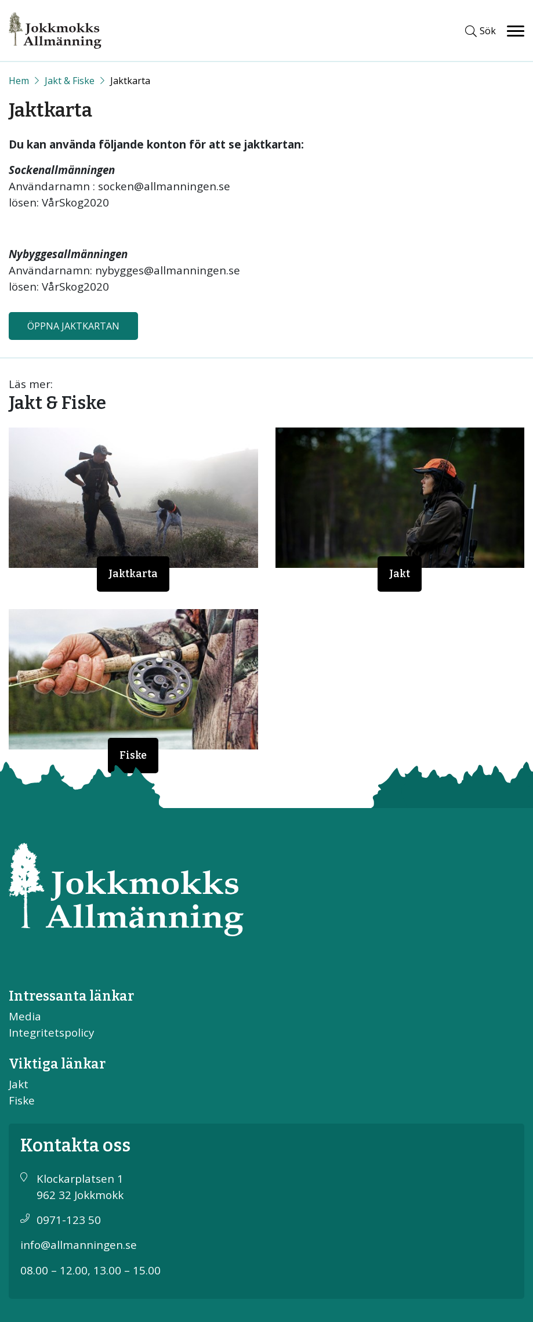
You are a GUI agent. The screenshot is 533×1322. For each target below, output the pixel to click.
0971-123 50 (69, 1219)
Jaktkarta (133, 574)
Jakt (399, 574)
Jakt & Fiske (70, 80)
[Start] (19, 81)
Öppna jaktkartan (73, 326)
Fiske (133, 755)
